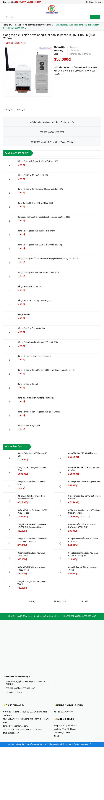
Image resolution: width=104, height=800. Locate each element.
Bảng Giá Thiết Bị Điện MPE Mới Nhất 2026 (35, 203)
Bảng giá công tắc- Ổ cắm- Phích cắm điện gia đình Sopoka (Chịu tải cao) (48, 259)
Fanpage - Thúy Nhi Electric (65, 725)
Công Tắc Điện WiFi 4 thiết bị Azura (82, 453)
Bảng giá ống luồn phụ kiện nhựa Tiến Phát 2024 (38, 342)
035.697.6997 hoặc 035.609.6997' (27, 729)
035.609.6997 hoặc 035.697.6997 (28, 2)
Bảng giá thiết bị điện (17, 153)
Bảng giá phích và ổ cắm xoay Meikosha (34, 356)
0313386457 (13, 733)
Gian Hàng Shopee (62, 732)
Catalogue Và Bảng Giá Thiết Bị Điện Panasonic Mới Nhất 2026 (44, 217)
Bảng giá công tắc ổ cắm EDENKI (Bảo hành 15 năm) (40, 245)
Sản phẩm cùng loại (16, 446)
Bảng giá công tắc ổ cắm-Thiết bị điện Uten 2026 (38, 161)
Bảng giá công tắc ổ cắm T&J (30, 286)
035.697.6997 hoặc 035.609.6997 (20, 688)
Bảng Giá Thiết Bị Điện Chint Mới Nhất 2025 (36, 398)
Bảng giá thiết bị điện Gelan (29, 426)
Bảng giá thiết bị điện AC (28, 384)
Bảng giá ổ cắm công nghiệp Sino (31, 328)
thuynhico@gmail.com (18, 726)
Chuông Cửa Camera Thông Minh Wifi (84, 482)
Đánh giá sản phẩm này (15, 43)
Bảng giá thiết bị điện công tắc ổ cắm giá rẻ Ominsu (39, 412)
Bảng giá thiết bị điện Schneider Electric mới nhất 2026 (40, 189)
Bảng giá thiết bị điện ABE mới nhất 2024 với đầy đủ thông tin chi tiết (46, 370)
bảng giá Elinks (24, 314)
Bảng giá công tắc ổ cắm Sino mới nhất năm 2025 (38, 273)
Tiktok (56, 736)
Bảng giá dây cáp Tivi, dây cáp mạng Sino (35, 300)
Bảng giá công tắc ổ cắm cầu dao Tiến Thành (36, 231)
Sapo (94, 744)
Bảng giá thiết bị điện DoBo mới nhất (33, 175)
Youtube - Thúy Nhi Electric (65, 729)
